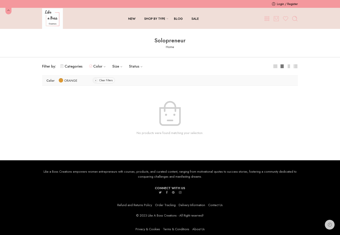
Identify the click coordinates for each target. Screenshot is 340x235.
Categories (71, 66)
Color (100, 66)
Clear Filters (106, 80)
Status (136, 66)
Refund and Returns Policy (134, 205)
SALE (195, 18)
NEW (132, 18)
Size (118, 66)
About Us (198, 229)
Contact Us (215, 205)
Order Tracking (165, 205)
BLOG (178, 18)
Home (170, 47)
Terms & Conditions (176, 229)
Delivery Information (192, 205)
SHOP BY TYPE (154, 18)
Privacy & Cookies (148, 229)
